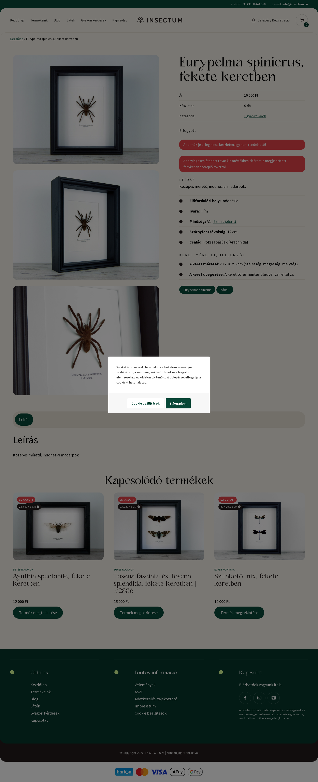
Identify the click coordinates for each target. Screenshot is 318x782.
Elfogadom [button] (178, 403)
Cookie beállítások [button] (145, 403)
